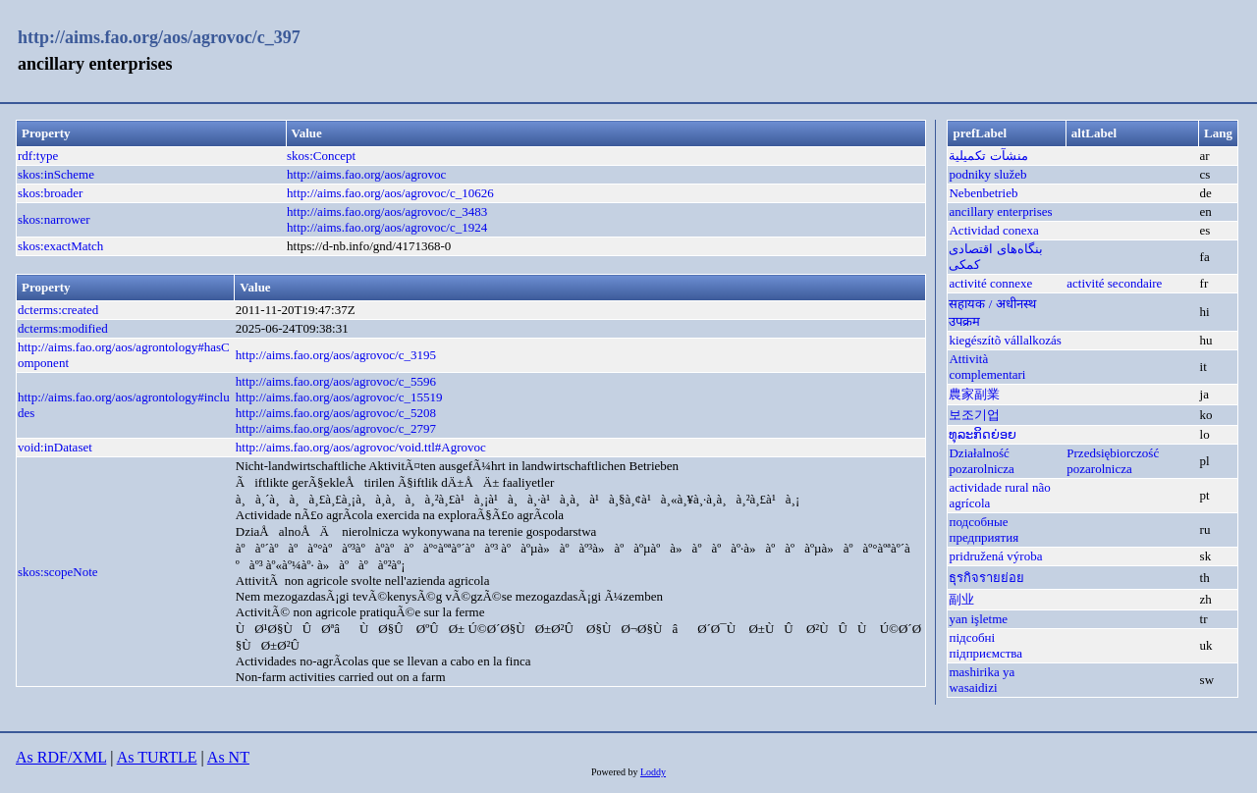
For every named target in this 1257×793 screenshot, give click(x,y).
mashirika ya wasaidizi (981, 679)
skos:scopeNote (58, 571)
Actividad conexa (993, 230)
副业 (961, 599)
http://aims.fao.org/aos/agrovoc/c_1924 (387, 227)
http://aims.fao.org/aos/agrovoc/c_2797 (336, 428)
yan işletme (978, 618)
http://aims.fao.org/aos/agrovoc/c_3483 (387, 211)
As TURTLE (157, 757)
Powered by (615, 772)
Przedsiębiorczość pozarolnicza (1112, 461)
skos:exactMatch (60, 245)
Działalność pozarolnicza (981, 461)
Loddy (653, 772)
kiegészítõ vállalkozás (1005, 340)
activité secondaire (1114, 283)
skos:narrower (54, 219)
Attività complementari (987, 366)
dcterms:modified (63, 328)
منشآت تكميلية (988, 155)
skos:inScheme (56, 174)
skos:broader (50, 192)
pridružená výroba (995, 556)
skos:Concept (321, 155)
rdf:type (38, 155)
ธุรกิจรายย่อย (986, 577)
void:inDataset (55, 447)
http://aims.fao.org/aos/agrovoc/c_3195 (336, 354)
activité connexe (990, 283)
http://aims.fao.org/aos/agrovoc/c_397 (159, 37)
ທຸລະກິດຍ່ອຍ (982, 434)
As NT (228, 757)
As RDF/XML (61, 757)
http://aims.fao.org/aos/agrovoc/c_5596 (336, 381)
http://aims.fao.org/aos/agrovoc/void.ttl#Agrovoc (361, 447)
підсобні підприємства (985, 645)
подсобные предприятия (983, 529)
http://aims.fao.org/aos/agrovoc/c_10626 (390, 192)
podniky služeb (987, 174)
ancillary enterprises (1000, 211)
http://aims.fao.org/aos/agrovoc (366, 174)
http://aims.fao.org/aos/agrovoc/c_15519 (339, 397)
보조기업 (974, 414)
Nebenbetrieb (983, 192)
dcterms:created (58, 309)
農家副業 (974, 394)
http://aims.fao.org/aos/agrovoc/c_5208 (336, 412)
